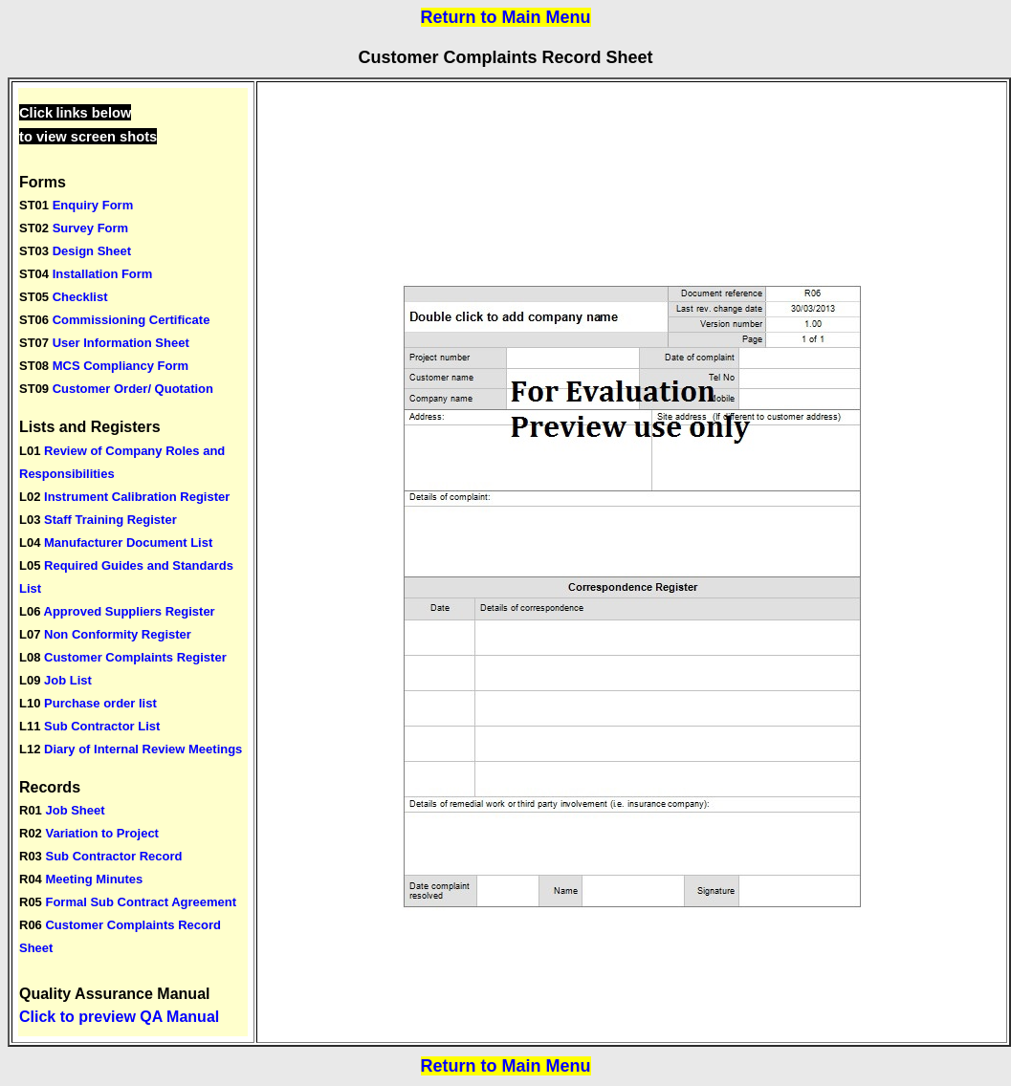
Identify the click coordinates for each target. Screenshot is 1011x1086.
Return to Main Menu (506, 17)
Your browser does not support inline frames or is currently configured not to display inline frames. (133, 562)
